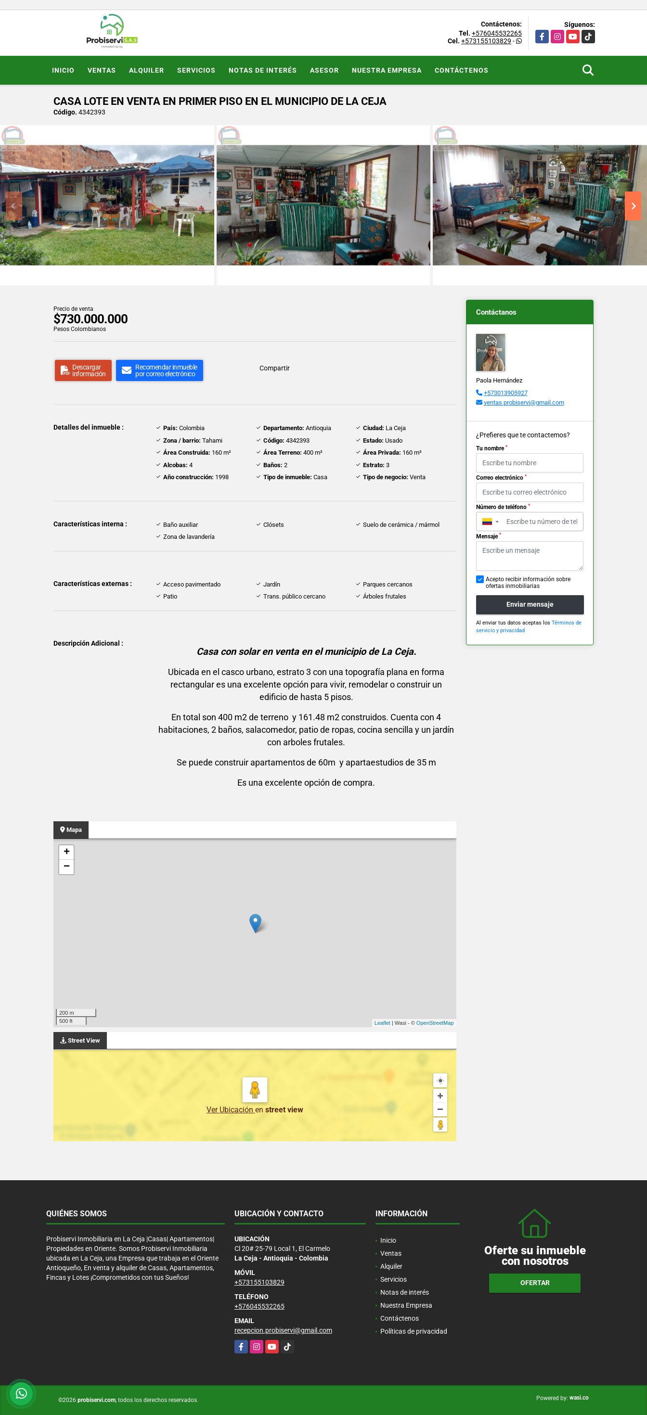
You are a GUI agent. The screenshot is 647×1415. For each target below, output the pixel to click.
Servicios (196, 70)
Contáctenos (462, 70)
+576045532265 (497, 33)
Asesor (324, 70)
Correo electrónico (501, 478)
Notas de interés (263, 70)
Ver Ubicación (231, 1109)
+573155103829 (486, 41)
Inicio (63, 70)
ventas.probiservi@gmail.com (524, 402)
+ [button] (67, 852)
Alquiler (146, 70)
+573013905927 (506, 392)
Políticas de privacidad (413, 1331)
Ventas (102, 70)
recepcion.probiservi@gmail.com (283, 1330)
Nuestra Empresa (387, 70)
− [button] (67, 867)
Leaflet (382, 1023)
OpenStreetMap (435, 1023)
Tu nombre (491, 448)
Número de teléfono (503, 507)
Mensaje (488, 536)
